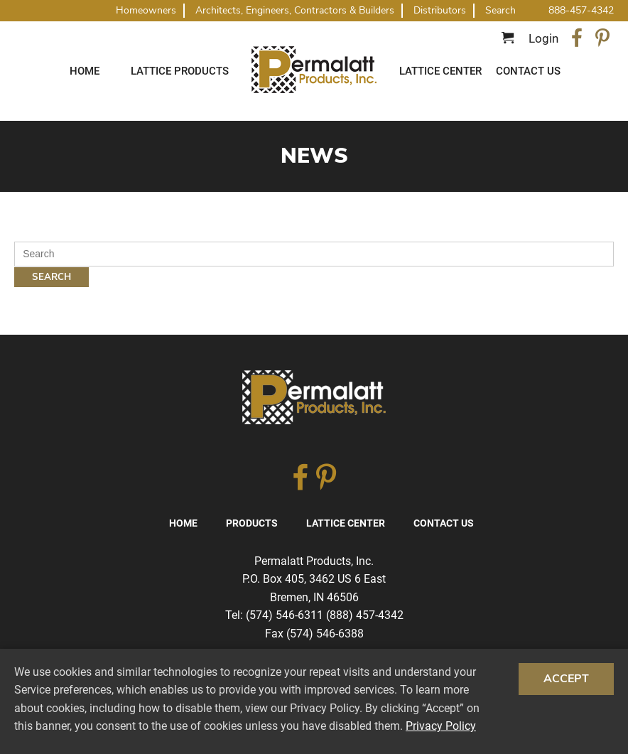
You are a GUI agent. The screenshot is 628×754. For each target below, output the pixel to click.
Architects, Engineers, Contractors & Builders (294, 10)
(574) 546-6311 (284, 615)
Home (84, 71)
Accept (566, 678)
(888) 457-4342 (365, 615)
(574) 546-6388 (325, 633)
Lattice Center (440, 71)
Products (252, 523)
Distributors (439, 10)
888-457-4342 (581, 10)
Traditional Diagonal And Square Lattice (314, 69)
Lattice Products (180, 71)
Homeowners (146, 10)
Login (543, 38)
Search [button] (500, 11)
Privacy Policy (441, 726)
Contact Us (528, 71)
